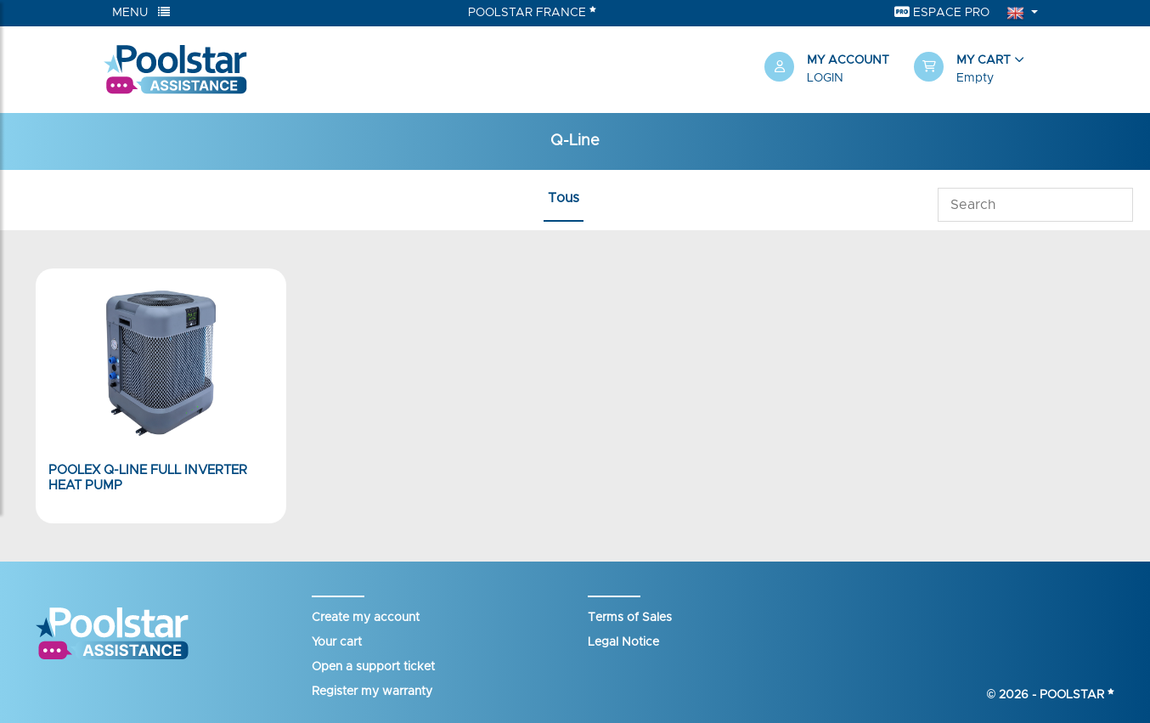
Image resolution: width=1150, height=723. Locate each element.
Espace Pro (941, 12)
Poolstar (1077, 695)
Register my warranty (372, 692)
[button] (980, 70)
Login (825, 78)
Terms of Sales (630, 618)
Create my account (366, 618)
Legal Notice (623, 642)
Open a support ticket (373, 667)
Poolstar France (532, 12)
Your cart (337, 642)
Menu (141, 12)
